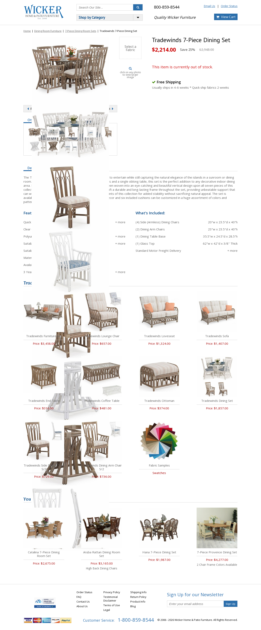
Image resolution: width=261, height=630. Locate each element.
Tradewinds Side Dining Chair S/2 (44, 467)
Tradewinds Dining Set (217, 401)
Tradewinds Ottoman (159, 401)
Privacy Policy (111, 592)
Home (27, 31)
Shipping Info (138, 592)
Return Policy (138, 597)
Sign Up (230, 603)
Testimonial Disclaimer (110, 598)
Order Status (229, 6)
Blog (133, 606)
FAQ (78, 597)
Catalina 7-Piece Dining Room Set (44, 554)
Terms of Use (111, 605)
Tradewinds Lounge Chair (101, 336)
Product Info (137, 601)
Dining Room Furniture (48, 31)
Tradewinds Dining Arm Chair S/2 (101, 467)
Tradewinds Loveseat (159, 336)
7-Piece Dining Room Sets (80, 31)
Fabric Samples (159, 465)
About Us (82, 606)
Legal (106, 610)
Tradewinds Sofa (217, 336)
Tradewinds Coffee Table (101, 401)
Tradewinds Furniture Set (44, 336)
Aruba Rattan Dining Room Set (101, 554)
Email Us (209, 6)
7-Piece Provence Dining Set (217, 552)
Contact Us (83, 601)
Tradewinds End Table (44, 401)
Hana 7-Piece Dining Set (159, 552)
